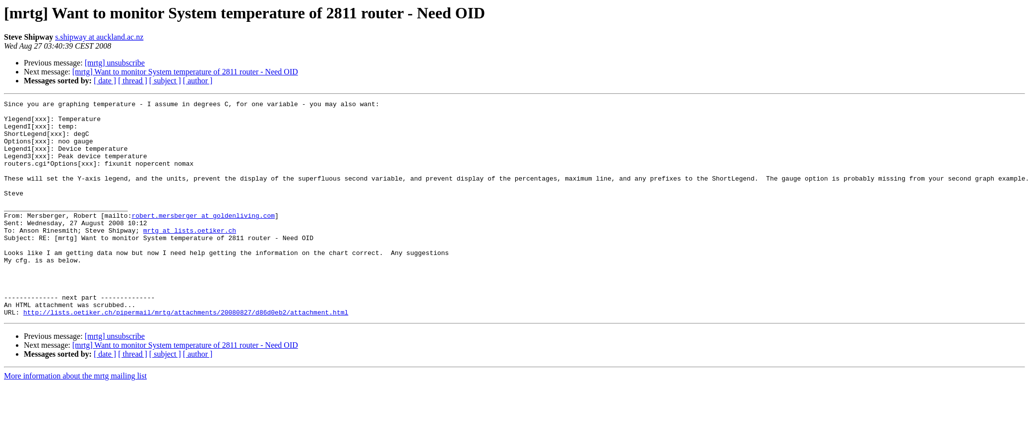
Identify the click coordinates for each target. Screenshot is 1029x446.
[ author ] (198, 80)
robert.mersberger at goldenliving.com (203, 239)
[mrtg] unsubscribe (115, 63)
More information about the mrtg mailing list (75, 419)
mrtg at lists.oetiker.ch (189, 257)
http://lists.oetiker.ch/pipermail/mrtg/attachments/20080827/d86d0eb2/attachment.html (185, 355)
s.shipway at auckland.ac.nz (99, 37)
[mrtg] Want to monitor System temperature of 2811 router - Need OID (185, 71)
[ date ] (105, 80)
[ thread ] (132, 80)
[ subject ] (165, 80)
